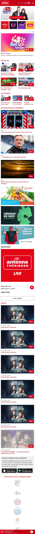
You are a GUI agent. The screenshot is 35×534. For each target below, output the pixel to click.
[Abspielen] (31, 531)
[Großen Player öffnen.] (28, 532)
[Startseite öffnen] (5, 3)
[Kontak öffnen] (18, 3)
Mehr (31, 49)
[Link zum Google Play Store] (25, 470)
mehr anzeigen (17, 298)
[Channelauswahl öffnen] (21, 3)
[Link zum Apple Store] (9, 470)
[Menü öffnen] (33, 3)
